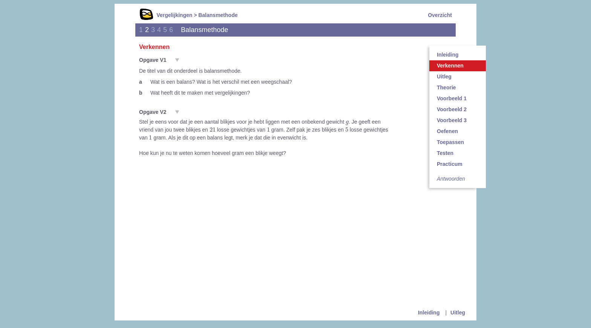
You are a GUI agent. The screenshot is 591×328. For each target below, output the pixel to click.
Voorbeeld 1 (452, 98)
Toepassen (450, 142)
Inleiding (448, 55)
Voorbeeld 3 (452, 120)
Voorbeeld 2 (452, 109)
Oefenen (447, 131)
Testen (445, 153)
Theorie (446, 87)
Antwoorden (451, 179)
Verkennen (450, 66)
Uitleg (444, 77)
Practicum (449, 164)
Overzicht (440, 15)
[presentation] (347, 122)
